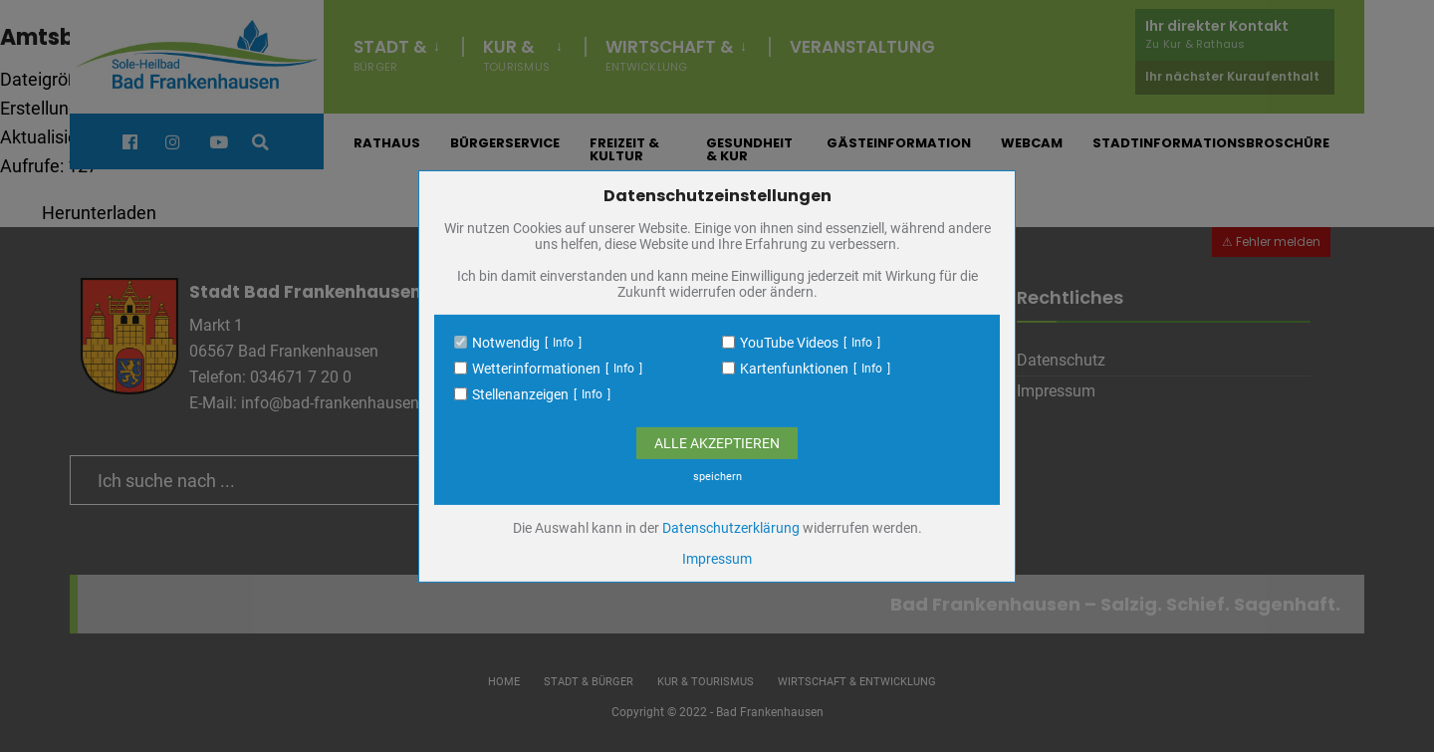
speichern (717, 476)
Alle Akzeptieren (717, 443)
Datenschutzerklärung (731, 528)
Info (563, 343)
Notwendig (506, 343)
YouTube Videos (789, 343)
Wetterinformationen (536, 368)
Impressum (717, 559)
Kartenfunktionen (794, 368)
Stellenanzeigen (520, 394)
